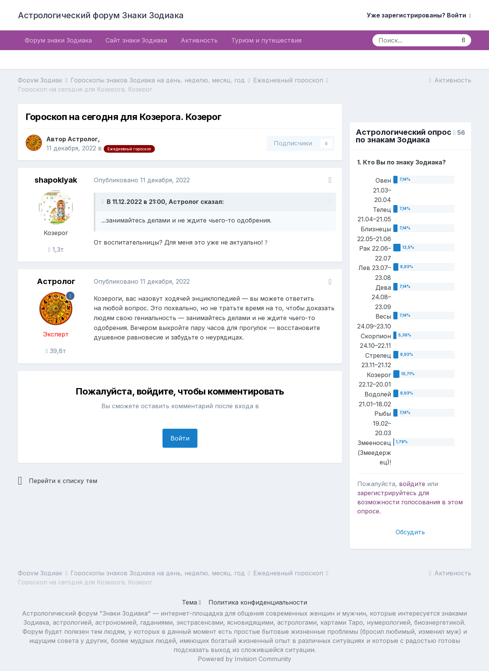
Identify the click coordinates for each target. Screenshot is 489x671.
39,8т (56, 351)
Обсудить (410, 532)
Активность (199, 40)
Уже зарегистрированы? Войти (419, 15)
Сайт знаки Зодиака (136, 40)
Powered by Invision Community (244, 659)
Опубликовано (142, 180)
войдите (412, 484)
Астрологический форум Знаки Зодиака (101, 15)
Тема (191, 602)
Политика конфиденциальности (257, 602)
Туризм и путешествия (266, 40)
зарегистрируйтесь (386, 493)
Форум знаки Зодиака (58, 40)
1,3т (56, 249)
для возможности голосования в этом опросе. (410, 502)
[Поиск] (414, 40)
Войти (179, 438)
